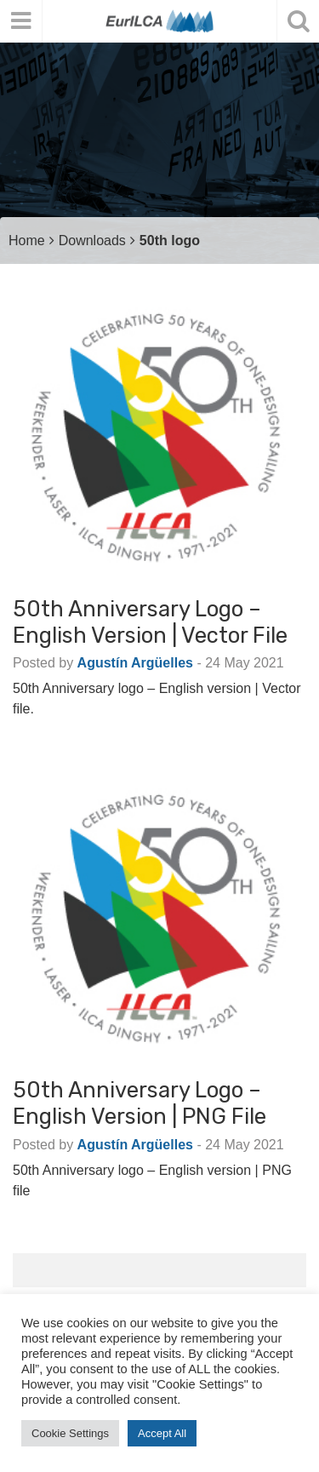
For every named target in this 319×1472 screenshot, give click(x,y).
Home (27, 240)
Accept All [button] (162, 1433)
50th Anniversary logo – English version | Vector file (150, 622)
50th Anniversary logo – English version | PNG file (139, 1103)
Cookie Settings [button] (70, 1433)
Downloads (92, 240)
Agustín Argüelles (135, 663)
